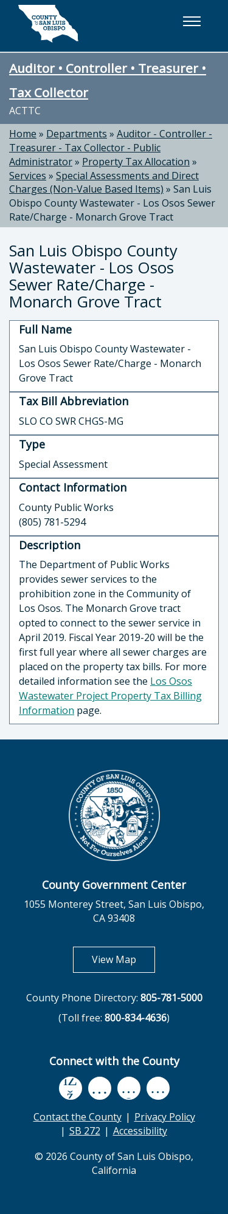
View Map (123, 959)
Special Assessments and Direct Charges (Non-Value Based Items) (104, 182)
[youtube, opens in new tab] (99, 1088)
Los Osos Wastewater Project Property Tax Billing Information (110, 695)
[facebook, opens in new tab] (70, 1088)
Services (27, 175)
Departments (76, 133)
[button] (191, 21)
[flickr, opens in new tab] (129, 1088)
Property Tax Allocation (136, 161)
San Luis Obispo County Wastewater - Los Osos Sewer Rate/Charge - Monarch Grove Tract (112, 203)
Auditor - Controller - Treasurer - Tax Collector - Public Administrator (110, 147)
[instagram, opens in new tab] (158, 1088)
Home (22, 133)
